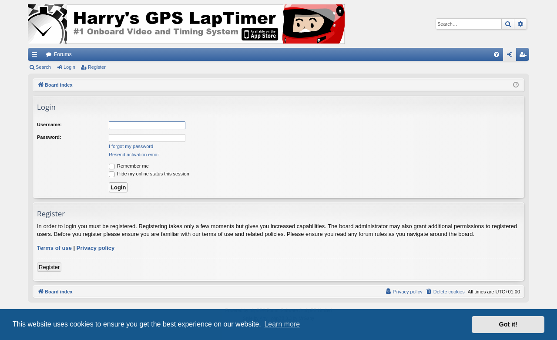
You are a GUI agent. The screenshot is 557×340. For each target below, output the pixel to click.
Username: (49, 124)
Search (43, 67)
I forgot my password (131, 146)
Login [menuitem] (511, 56)
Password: (49, 137)
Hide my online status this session (149, 173)
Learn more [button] (282, 324)
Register (97, 67)
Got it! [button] (508, 324)
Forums (63, 54)
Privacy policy (95, 248)
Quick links (36, 56)
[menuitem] (496, 54)
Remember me (129, 165)
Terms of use (54, 248)
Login (69, 67)
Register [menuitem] (524, 56)
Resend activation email (134, 154)
